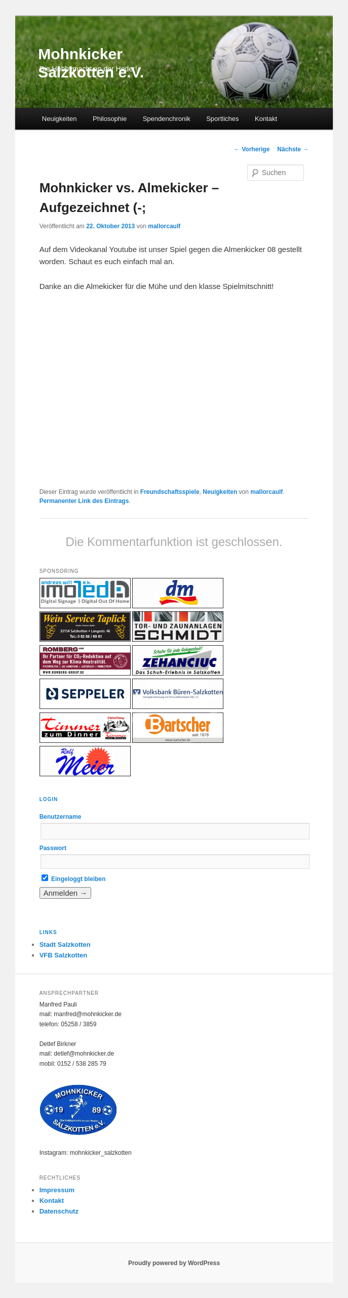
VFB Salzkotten (64, 955)
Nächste (292, 149)
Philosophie (110, 118)
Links (48, 932)
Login (49, 799)
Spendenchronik (166, 118)
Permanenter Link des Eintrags (84, 501)
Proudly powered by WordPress (174, 1263)
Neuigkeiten (59, 118)
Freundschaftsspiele (170, 491)
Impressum (57, 1190)
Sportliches (222, 118)
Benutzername (61, 816)
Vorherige (251, 149)
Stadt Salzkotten (65, 944)
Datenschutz (59, 1211)
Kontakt (266, 118)
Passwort (53, 848)
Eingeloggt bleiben (74, 879)
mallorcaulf (164, 226)
